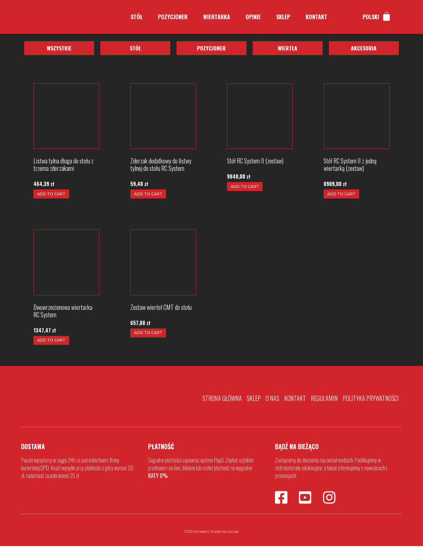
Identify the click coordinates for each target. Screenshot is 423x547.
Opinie (253, 17)
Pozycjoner (173, 17)
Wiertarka (216, 17)
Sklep (283, 17)
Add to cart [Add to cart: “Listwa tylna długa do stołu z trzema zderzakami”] (51, 194)
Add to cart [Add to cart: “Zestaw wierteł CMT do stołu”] (148, 333)
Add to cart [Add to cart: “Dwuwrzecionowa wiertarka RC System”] (51, 341)
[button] (59, 48)
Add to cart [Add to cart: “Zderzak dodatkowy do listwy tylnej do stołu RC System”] (148, 195)
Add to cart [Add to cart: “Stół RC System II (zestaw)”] (245, 187)
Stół (136, 17)
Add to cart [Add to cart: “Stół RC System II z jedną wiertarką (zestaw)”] (341, 195)
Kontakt (316, 17)
